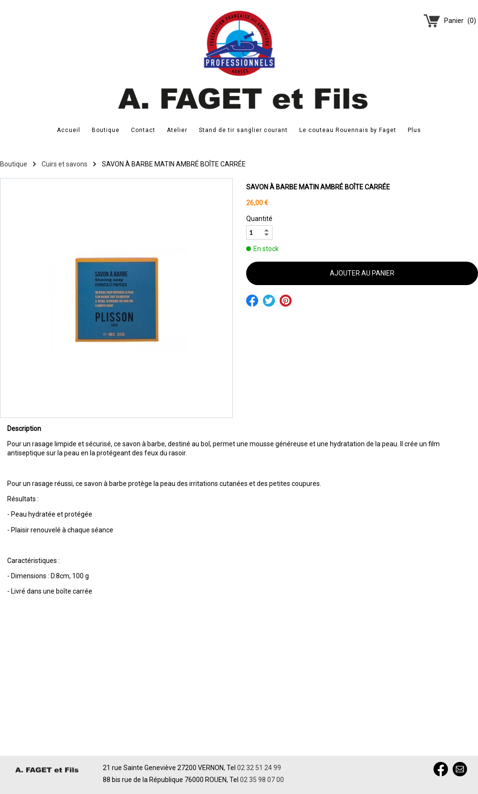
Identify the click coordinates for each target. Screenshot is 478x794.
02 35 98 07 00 (262, 779)
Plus (414, 130)
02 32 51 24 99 (259, 768)
